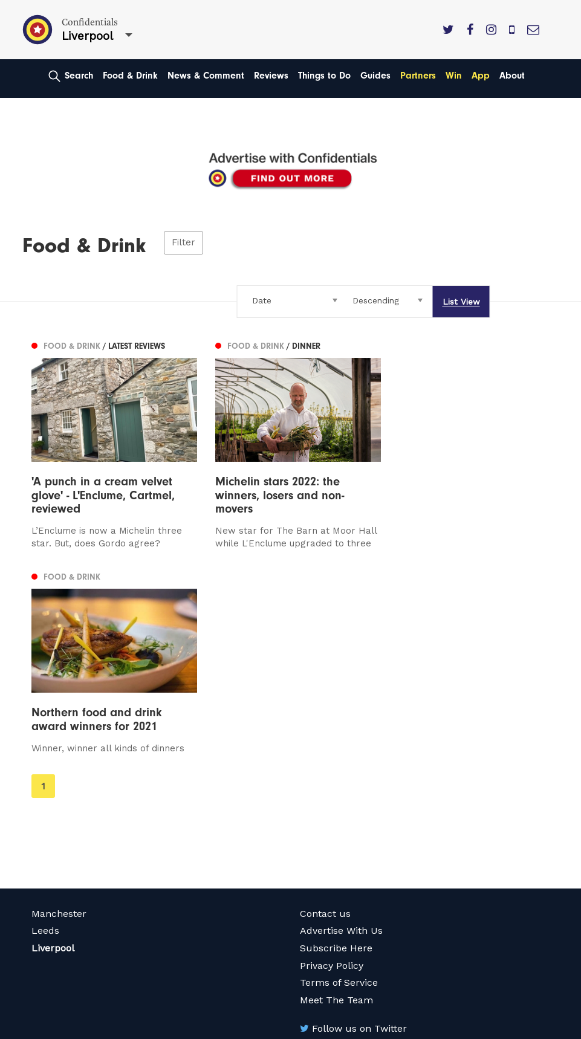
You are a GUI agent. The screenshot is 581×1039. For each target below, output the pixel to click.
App (481, 75)
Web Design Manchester (75, 1027)
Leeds (45, 754)
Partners (418, 75)
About (512, 75)
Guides (375, 75)
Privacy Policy (331, 788)
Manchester (58, 736)
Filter (183, 243)
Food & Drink (130, 75)
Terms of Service (339, 805)
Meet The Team (336, 823)
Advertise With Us (341, 754)
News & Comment (205, 75)
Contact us (325, 736)
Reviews (271, 75)
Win (454, 75)
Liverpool (52, 771)
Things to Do (324, 75)
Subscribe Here (336, 771)
